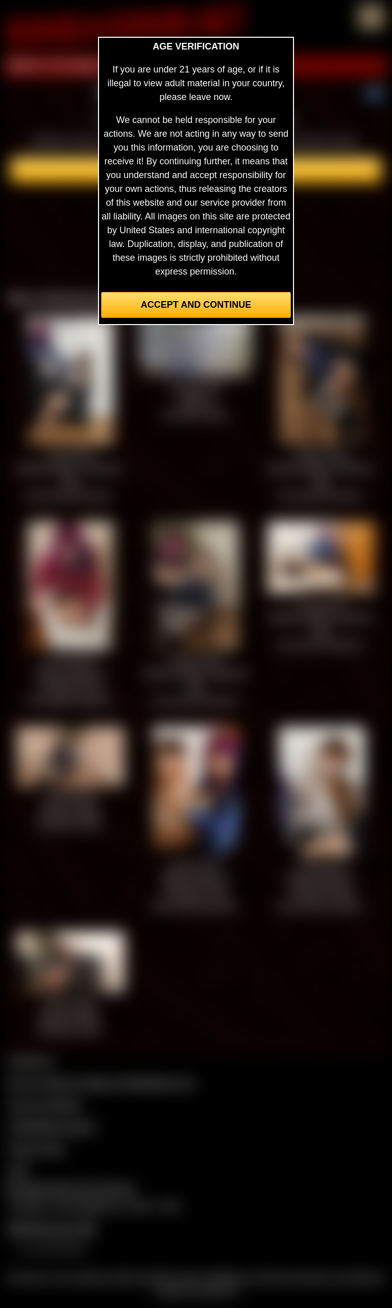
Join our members (45, 1105)
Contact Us (31, 1061)
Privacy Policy (36, 1149)
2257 (18, 1171)
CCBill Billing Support (51, 1127)
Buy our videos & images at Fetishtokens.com (101, 1083)
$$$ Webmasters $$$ (51, 1228)
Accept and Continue (196, 305)
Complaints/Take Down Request (69, 1188)
